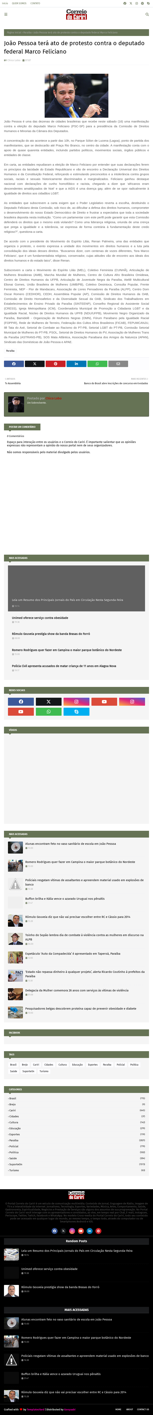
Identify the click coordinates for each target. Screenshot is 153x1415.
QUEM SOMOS (19, 3)
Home (118, 1409)
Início (5, 3)
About (129, 1409)
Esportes (93, 1064)
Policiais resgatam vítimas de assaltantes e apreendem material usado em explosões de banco (84, 882)
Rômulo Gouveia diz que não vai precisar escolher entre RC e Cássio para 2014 (77, 917)
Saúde (13, 1071)
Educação (77, 1064)
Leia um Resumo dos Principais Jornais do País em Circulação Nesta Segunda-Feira (67, 600)
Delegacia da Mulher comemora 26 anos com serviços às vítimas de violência (76, 990)
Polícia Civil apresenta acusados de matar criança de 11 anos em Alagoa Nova (64, 666)
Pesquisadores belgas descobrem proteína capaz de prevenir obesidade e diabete (80, 1008)
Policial (121, 1064)
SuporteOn (28, 1071)
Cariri (36, 1064)
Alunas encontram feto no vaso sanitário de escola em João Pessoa (70, 844)
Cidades (48, 1064)
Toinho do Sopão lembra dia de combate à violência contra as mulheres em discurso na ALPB (84, 937)
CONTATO (35, 3)
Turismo (44, 1071)
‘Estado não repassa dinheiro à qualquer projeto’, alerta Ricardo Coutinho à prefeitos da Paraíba (85, 974)
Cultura (63, 1064)
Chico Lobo (14, 60)
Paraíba (27, 32)
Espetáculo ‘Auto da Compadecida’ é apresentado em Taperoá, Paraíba (72, 953)
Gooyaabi (70, 1409)
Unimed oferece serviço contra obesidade (40, 618)
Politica (134, 1064)
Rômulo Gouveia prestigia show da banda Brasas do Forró (51, 634)
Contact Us (143, 1409)
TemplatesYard (35, 1409)
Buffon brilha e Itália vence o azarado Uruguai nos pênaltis (65, 899)
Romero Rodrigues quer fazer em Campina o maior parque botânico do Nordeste (67, 650)
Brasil (13, 1064)
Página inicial (14, 32)
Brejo (25, 1064)
